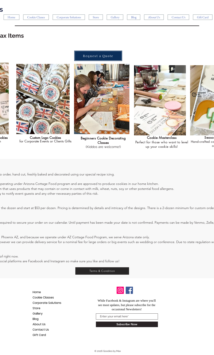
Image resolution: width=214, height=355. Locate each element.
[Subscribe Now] (127, 324)
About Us (39, 324)
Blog (36, 319)
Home (37, 292)
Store (36, 308)
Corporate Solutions (47, 303)
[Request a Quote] (98, 55)
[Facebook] (129, 290)
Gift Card (39, 335)
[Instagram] (120, 290)
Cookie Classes (43, 297)
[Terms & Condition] (102, 271)
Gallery (38, 313)
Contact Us (41, 329)
